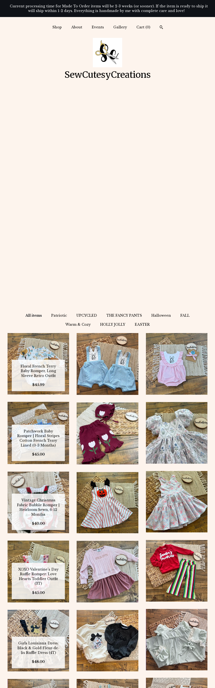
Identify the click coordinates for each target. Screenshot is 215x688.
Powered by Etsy (176, 659)
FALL (185, 101)
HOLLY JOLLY (112, 110)
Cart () (143, 27)
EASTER (142, 110)
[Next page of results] (126, 605)
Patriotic (59, 101)
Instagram (107, 645)
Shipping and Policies (38, 672)
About (76, 27)
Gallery (120, 27)
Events (98, 27)
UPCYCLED (86, 101)
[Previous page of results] (90, 605)
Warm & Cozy (78, 110)
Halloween (161, 101)
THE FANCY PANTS (124, 101)
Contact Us (38, 679)
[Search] (161, 27)
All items (33, 101)
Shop (57, 27)
